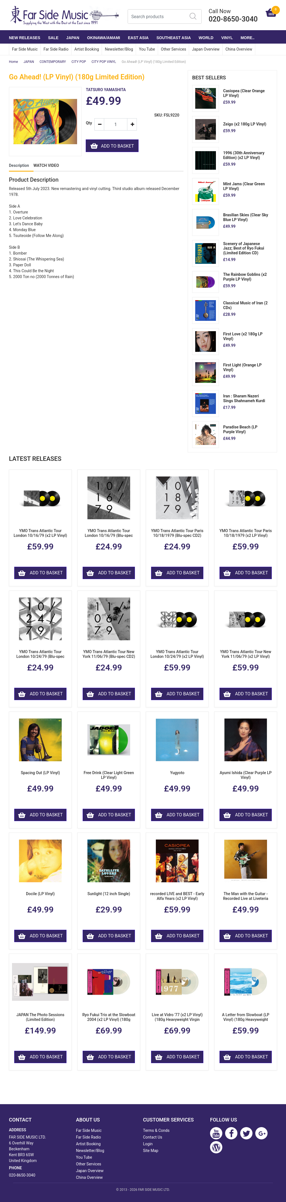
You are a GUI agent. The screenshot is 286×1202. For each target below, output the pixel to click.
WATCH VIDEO (46, 165)
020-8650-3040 (22, 1175)
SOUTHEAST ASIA (173, 37)
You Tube (147, 49)
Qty (88, 123)
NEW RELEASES (24, 37)
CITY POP (79, 62)
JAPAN (72, 37)
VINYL (227, 37)
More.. (247, 37)
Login (148, 1144)
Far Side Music (25, 49)
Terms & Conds (156, 1130)
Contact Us (152, 1137)
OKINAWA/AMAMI (103, 37)
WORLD (206, 37)
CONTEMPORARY (53, 62)
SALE (53, 37)
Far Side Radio (56, 49)
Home (13, 62)
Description (19, 165)
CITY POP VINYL (104, 62)
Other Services (173, 49)
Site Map (150, 1150)
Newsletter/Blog (119, 49)
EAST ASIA (138, 37)
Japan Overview (206, 49)
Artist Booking (86, 49)
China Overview (238, 49)
